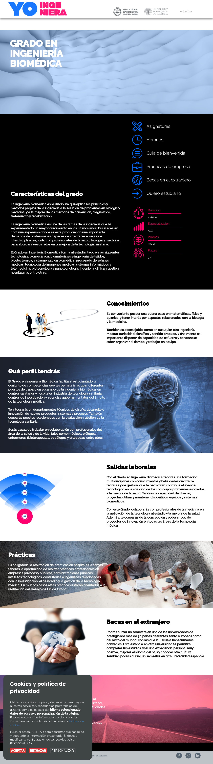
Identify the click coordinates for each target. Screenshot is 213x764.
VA (186, 12)
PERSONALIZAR (63, 750)
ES (181, 12)
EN (190, 12)
